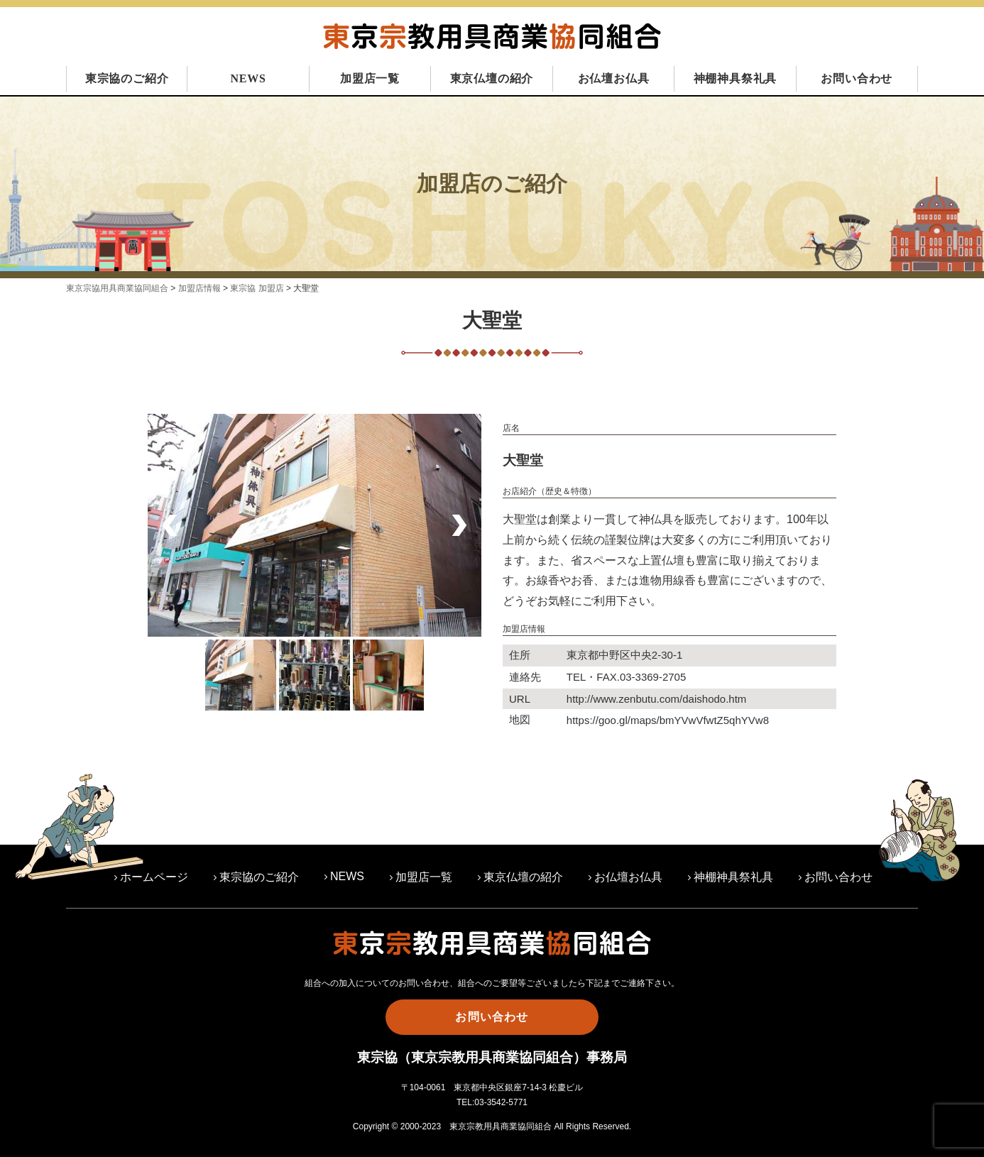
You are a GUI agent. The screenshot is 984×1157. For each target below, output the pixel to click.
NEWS (248, 78)
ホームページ (154, 877)
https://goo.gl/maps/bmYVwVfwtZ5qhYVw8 (668, 720)
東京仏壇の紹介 (492, 78)
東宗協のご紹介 (127, 78)
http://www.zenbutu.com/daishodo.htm (656, 699)
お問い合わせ (856, 78)
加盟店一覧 (370, 78)
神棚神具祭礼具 (735, 78)
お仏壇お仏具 (614, 78)
